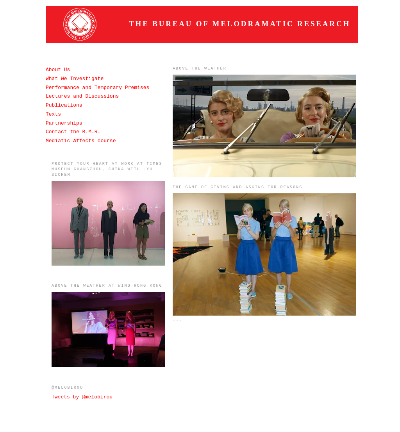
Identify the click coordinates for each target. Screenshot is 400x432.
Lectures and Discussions (82, 96)
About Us (58, 70)
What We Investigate (75, 79)
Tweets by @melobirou (82, 397)
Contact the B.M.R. (73, 132)
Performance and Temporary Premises (97, 88)
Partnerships (64, 123)
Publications (64, 105)
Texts (53, 114)
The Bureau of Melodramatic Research (239, 24)
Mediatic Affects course (81, 141)
